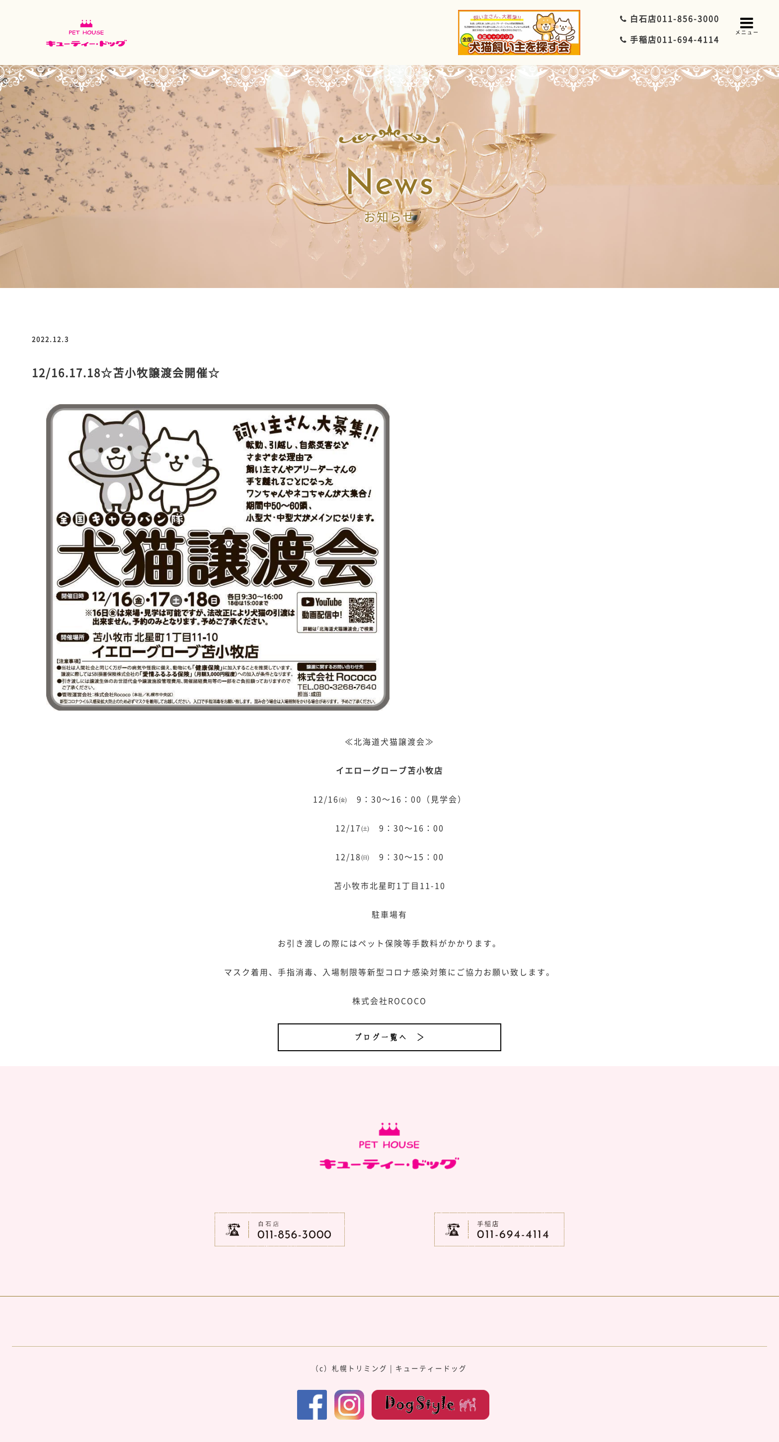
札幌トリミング (360, 1368)
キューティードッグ (431, 1368)
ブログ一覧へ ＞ (389, 1037)
